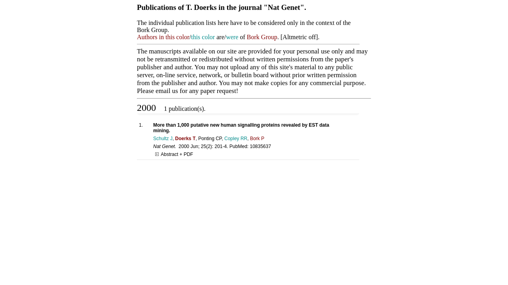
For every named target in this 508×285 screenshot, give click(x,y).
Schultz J (163, 138)
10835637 (260, 146)
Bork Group (262, 37)
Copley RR (235, 138)
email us (167, 91)
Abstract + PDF (174, 154)
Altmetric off (299, 37)
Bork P (257, 138)
